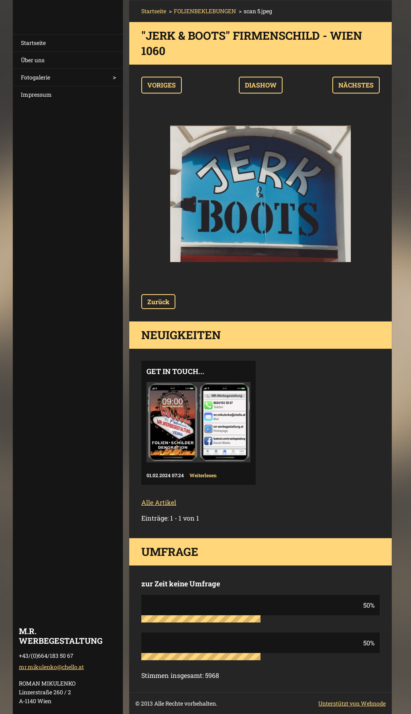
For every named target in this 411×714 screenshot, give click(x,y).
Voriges (161, 85)
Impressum (36, 94)
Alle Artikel (158, 502)
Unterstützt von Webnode (352, 703)
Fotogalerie (35, 77)
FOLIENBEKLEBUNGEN (205, 11)
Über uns (33, 60)
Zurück (158, 301)
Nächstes (356, 85)
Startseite (33, 43)
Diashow (261, 85)
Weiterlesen (203, 475)
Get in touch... (175, 371)
